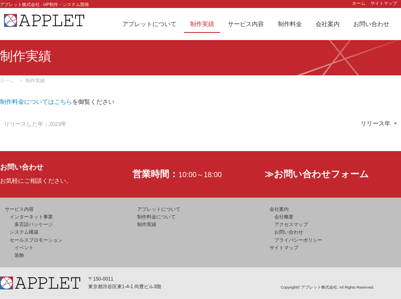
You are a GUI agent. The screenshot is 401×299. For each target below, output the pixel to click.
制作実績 (202, 23)
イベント (24, 248)
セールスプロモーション (36, 240)
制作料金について (156, 217)
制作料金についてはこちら (36, 101)
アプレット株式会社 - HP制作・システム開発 (44, 4)
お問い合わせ (371, 23)
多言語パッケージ (33, 224)
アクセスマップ (291, 224)
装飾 (19, 255)
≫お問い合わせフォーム (317, 174)
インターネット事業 (31, 217)
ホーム (358, 3)
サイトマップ (384, 3)
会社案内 (328, 23)
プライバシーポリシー (298, 240)
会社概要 (284, 217)
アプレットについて (149, 23)
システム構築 (24, 232)
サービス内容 (246, 23)
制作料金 (290, 23)
